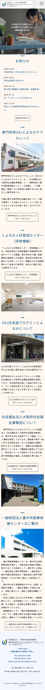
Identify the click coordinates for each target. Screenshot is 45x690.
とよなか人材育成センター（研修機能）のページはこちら (22, 276)
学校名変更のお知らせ (14, 80)
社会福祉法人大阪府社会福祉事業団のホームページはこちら (22, 467)
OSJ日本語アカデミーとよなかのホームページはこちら (22, 401)
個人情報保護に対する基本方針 (22, 668)
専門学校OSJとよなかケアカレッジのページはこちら (22, 217)
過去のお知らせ (22, 118)
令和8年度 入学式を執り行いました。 (21, 71)
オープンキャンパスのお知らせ (18, 97)
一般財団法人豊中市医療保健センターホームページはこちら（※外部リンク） (22, 625)
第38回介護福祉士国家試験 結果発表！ (22, 89)
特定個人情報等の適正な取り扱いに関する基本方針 (22, 671)
